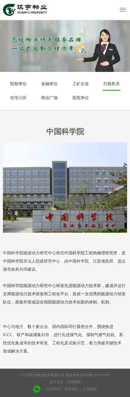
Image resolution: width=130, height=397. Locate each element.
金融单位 (49, 84)
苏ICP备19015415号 (95, 375)
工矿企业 (80, 84)
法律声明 (53, 389)
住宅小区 (18, 98)
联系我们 (72, 389)
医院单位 (80, 98)
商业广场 (49, 98)
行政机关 (111, 84)
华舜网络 (74, 382)
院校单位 (18, 84)
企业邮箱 (90, 389)
